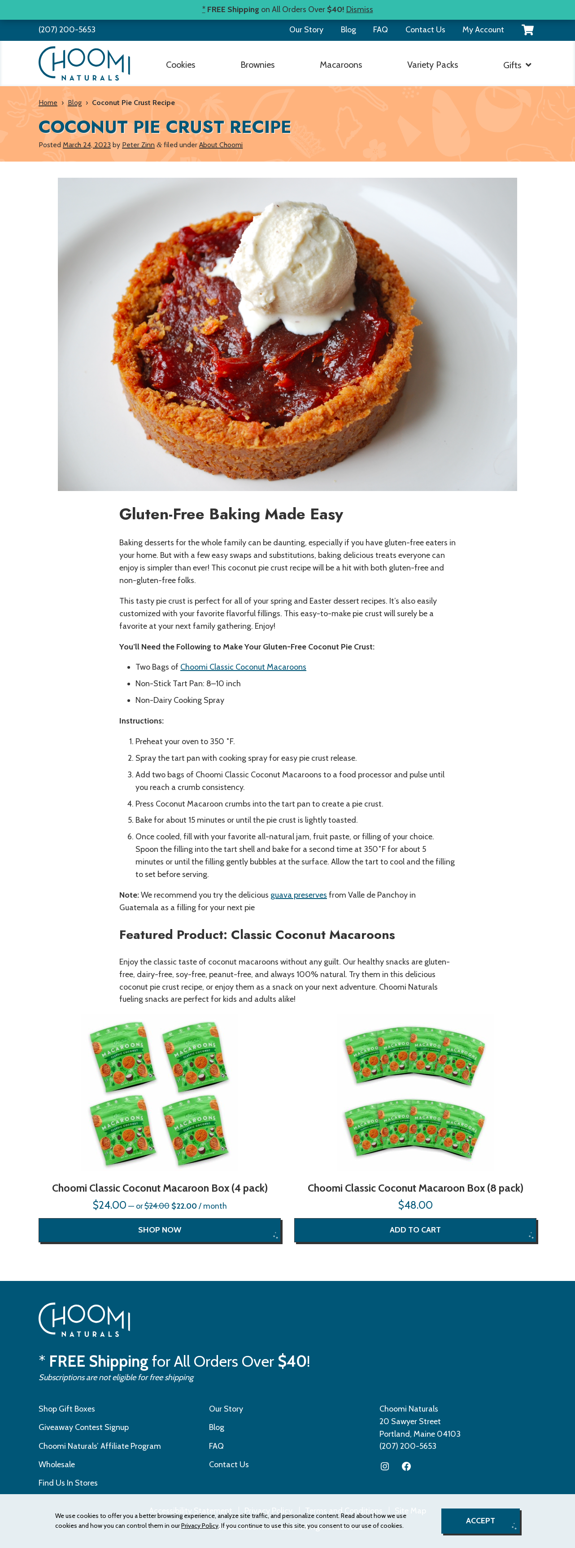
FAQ (380, 30)
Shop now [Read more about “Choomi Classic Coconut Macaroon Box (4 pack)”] (159, 1230)
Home (48, 102)
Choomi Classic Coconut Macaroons (243, 667)
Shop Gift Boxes (67, 1409)
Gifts (512, 65)
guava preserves (298, 895)
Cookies (180, 64)
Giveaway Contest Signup (84, 1427)
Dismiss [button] (359, 9)
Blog (348, 30)
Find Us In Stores (68, 1483)
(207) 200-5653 (67, 30)
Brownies (257, 64)
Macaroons (341, 64)
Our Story (306, 30)
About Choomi (221, 144)
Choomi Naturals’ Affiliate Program (100, 1446)
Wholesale (57, 1464)
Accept (480, 1521)
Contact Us (425, 30)
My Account (483, 30)
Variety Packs (432, 64)
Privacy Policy (199, 1526)
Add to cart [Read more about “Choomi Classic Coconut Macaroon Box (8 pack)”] (415, 1230)
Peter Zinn (138, 144)
